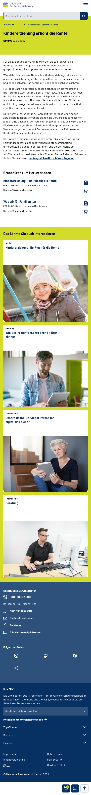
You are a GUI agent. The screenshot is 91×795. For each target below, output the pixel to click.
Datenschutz (54, 754)
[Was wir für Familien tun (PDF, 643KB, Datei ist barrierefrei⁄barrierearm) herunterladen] (83, 203)
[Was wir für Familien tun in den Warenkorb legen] (83, 212)
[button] (75, 788)
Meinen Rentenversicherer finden (23, 719)
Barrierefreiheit (56, 765)
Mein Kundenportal (21, 610)
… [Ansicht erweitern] (21, 25)
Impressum (10, 754)
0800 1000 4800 (20, 597)
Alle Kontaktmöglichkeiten (25, 632)
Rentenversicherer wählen (21, 711)
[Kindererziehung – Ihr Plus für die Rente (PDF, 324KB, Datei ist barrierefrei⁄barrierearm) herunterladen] (83, 183)
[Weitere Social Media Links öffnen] (16, 669)
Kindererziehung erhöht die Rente (43, 24)
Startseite (9, 24)
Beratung (15, 625)
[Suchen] (84, 16)
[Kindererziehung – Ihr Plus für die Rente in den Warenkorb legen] (83, 191)
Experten (8, 743)
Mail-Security (54, 759)
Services (8, 735)
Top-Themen (10, 727)
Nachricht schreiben (22, 617)
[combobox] (41, 16)
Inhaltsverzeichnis (14, 759)
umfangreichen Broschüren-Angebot (51, 158)
